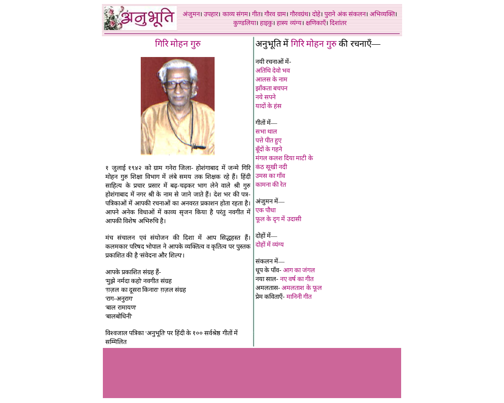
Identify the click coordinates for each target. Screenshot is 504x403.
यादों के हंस (268, 106)
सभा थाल (266, 131)
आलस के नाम (271, 79)
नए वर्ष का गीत (297, 279)
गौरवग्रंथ (299, 14)
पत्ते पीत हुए (268, 140)
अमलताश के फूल (302, 287)
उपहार (211, 14)
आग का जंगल (299, 270)
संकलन (357, 14)
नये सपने (265, 97)
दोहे (316, 14)
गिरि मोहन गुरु (314, 44)
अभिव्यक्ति (382, 14)
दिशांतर (338, 23)
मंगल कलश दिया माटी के (284, 158)
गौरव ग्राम (274, 14)
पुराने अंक (335, 14)
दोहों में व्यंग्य (269, 244)
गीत (256, 14)
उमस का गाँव (270, 175)
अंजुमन (191, 14)
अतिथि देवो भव (272, 70)
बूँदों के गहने (269, 149)
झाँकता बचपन (271, 88)
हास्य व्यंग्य (289, 23)
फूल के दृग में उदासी (278, 219)
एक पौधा (265, 210)
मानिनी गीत (299, 296)
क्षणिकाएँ (316, 23)
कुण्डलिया (244, 23)
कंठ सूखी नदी (271, 167)
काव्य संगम (235, 14)
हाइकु (266, 23)
